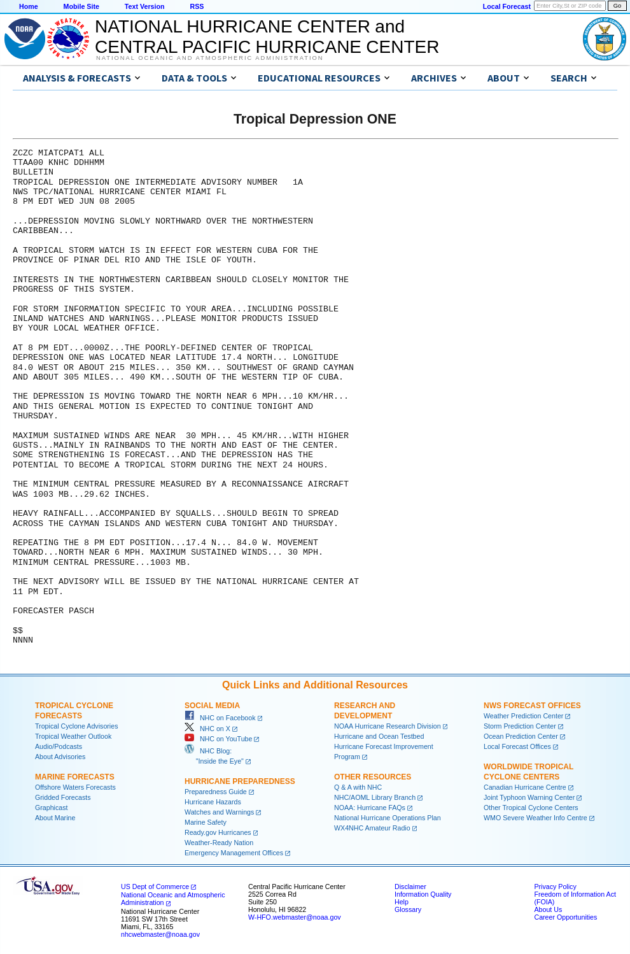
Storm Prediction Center (520, 726)
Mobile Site (81, 6)
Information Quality (423, 894)
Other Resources (372, 776)
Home (28, 6)
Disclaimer (410, 886)
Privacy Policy (555, 886)
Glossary (408, 909)
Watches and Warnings (219, 812)
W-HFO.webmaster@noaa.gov (294, 917)
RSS (197, 6)
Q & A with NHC (358, 787)
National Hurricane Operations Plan (387, 818)
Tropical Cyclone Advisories (76, 726)
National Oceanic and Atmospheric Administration (209, 58)
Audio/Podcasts (58, 746)
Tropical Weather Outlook (73, 736)
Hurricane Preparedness (240, 781)
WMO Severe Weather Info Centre (535, 818)
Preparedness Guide (216, 791)
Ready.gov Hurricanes (218, 832)
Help (402, 902)
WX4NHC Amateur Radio (372, 828)
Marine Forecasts (75, 776)
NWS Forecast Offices (532, 705)
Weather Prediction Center (523, 716)
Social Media (212, 705)
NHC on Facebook (220, 718)
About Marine (55, 818)
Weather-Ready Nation (219, 842)
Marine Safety (206, 822)
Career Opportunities (565, 917)
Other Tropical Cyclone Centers (531, 807)
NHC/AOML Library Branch (375, 797)
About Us (548, 909)
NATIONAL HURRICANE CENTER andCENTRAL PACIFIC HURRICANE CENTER (267, 37)
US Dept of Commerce (155, 886)
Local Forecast (507, 6)
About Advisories (60, 756)
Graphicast (51, 807)
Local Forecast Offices (517, 746)
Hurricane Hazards (213, 802)
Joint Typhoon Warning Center (529, 797)
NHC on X (207, 728)
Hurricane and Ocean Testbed (379, 736)
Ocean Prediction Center (521, 736)
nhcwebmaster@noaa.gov (160, 934)
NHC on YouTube (218, 739)
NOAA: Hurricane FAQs (369, 807)
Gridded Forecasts (63, 797)
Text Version (145, 6)
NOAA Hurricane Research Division (387, 726)
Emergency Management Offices (234, 853)
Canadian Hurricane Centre (525, 787)
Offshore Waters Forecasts (75, 787)
